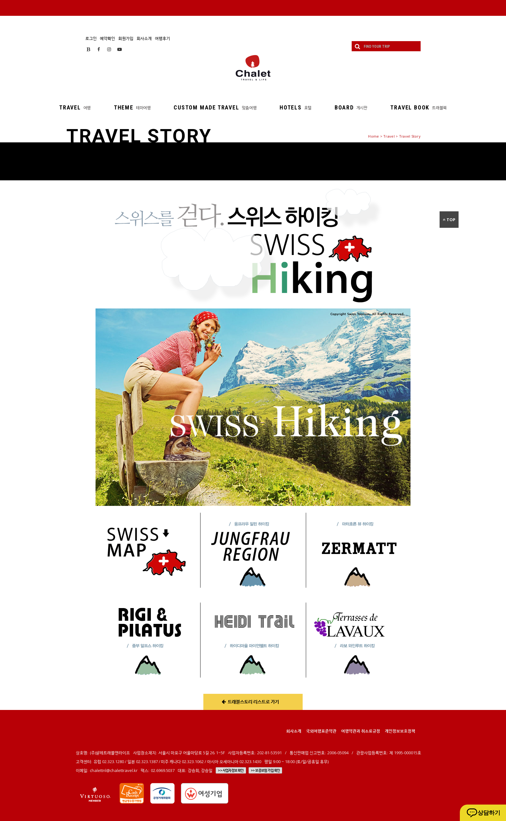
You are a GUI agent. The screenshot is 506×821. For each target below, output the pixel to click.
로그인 (91, 38)
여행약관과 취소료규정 (360, 731)
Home (373, 136)
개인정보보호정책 (400, 731)
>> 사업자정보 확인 (231, 770)
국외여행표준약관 (321, 731)
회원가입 (125, 38)
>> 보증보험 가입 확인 (265, 770)
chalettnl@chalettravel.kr (114, 770)
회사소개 (144, 38)
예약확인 (107, 38)
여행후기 (162, 38)
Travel (389, 136)
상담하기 (489, 813)
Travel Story (410, 136)
